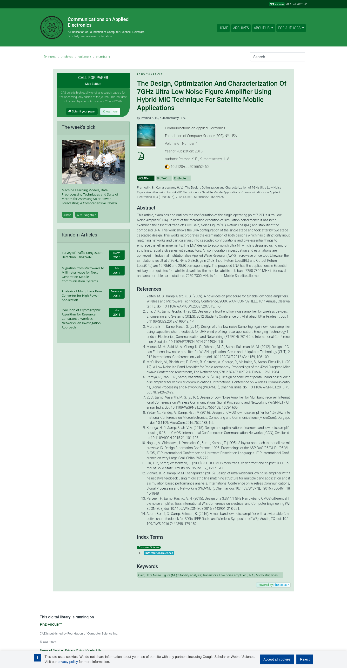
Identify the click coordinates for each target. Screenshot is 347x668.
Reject (305, 659)
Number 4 (103, 57)
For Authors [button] (289, 28)
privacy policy (68, 662)
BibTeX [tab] (162, 178)
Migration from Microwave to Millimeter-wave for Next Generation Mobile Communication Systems (83, 274)
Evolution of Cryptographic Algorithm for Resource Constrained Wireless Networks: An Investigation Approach (81, 318)
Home (223, 28)
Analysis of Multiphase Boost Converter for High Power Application (83, 295)
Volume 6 (84, 57)
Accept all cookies (276, 659)
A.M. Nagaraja (86, 215)
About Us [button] (262, 28)
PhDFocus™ (51, 624)
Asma (67, 215)
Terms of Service (51, 650)
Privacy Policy (74, 650)
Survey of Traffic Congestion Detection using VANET (82, 254)
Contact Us (93, 650)
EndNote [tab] (180, 178)
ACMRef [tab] (144, 178)
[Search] (277, 56)
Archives (241, 28)
